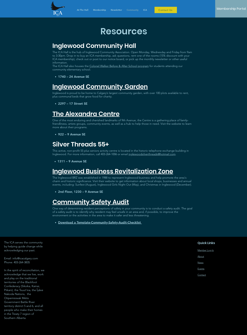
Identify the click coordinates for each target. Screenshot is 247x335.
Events (201, 268)
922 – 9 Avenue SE (71, 134)
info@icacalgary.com (25, 258)
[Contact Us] (166, 10)
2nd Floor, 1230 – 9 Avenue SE (80, 192)
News (200, 262)
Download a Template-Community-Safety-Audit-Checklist (100, 222)
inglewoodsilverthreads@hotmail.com (152, 154)
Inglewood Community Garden (100, 86)
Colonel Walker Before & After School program (119, 66)
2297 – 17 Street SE (72, 103)
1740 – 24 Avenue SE (73, 77)
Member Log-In (206, 250)
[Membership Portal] (231, 8)
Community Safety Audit (90, 202)
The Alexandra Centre (86, 114)
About (201, 256)
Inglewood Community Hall (94, 45)
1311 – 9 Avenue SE (72, 161)
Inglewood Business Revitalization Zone (112, 171)
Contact (202, 274)
